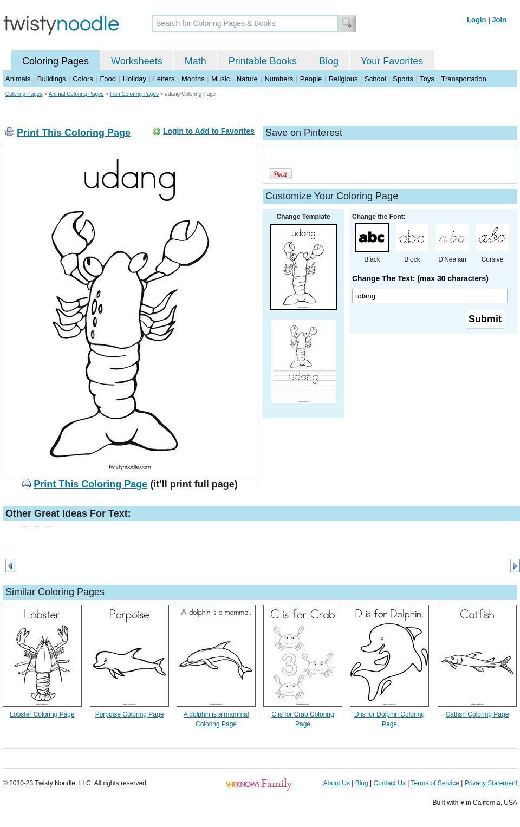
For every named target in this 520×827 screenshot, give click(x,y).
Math (195, 61)
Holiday (134, 79)
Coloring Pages (55, 61)
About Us (336, 783)
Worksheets (136, 61)
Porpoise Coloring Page (129, 714)
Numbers (278, 79)
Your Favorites (392, 61)
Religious (343, 79)
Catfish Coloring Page (477, 714)
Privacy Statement (491, 783)
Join (499, 20)
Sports (403, 79)
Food (108, 79)
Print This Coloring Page (74, 132)
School (375, 79)
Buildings (51, 79)
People (311, 79)
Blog (329, 61)
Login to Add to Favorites (209, 131)
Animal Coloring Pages (76, 94)
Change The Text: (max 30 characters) (420, 278)
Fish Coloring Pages (134, 94)
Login (476, 20)
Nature (247, 79)
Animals (17, 79)
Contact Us (390, 783)
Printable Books (263, 61)
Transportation (463, 79)
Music (220, 79)
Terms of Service (435, 783)
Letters (164, 79)
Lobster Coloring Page (42, 714)
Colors (83, 79)
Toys (427, 79)
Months (193, 79)
